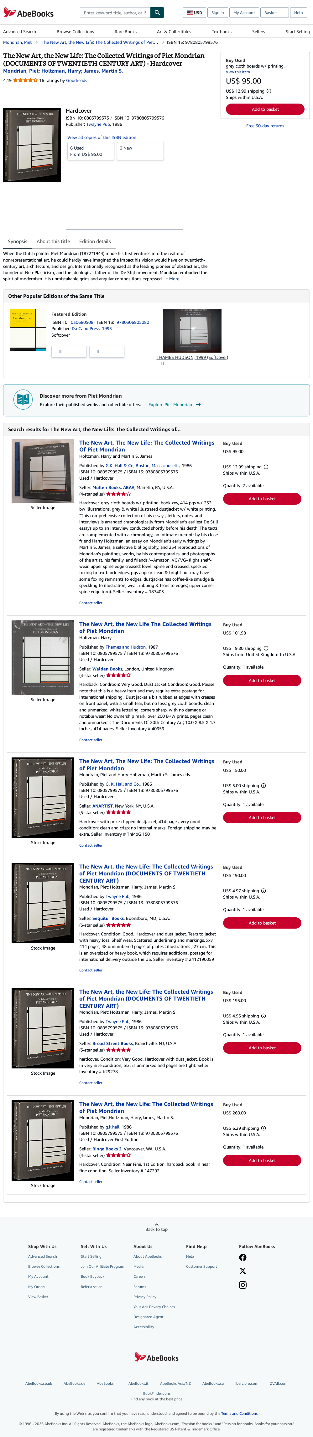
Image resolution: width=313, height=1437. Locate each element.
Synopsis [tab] (17, 241)
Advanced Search (19, 31)
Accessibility (143, 1326)
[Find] (157, 12)
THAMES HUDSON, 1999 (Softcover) (192, 357)
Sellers (258, 31)
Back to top (156, 1229)
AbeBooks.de (74, 1383)
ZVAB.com (279, 1383)
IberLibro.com (246, 1383)
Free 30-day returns (265, 125)
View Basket (38, 1296)
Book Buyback (92, 1276)
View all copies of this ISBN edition (101, 137)
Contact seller (90, 602)
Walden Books (107, 668)
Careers (139, 1276)
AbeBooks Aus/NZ (175, 1383)
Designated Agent (148, 1316)
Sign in (217, 12)
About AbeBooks (147, 1256)
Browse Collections (75, 31)
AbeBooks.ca (213, 1383)
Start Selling (298, 31)
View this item (238, 71)
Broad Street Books (112, 1043)
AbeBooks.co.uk (38, 1383)
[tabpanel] (109, 266)
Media (138, 1266)
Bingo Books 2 (107, 1148)
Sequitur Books (108, 918)
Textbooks (222, 31)
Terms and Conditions (239, 1413)
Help (298, 12)
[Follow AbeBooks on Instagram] (243, 1285)
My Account (244, 12)
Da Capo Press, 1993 (92, 328)
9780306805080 (133, 322)
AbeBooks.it (138, 1383)
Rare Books (126, 31)
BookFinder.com (156, 1396)
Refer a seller (91, 1286)
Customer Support (201, 1266)
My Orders (36, 1286)
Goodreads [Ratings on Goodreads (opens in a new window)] (76, 80)
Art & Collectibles (174, 31)
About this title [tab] (53, 241)
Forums (139, 1286)
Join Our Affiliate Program (102, 1266)
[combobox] (115, 12)
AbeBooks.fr (107, 1383)
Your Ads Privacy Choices (154, 1306)
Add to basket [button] (265, 109)
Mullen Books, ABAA (113, 487)
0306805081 (84, 322)
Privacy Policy (144, 1296)
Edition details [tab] (95, 241)
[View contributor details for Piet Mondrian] (21, 71)
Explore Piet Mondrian (175, 404)
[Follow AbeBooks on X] (243, 1271)
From (91, 151)
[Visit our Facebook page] (243, 1258)
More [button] (174, 278)
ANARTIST (102, 805)
